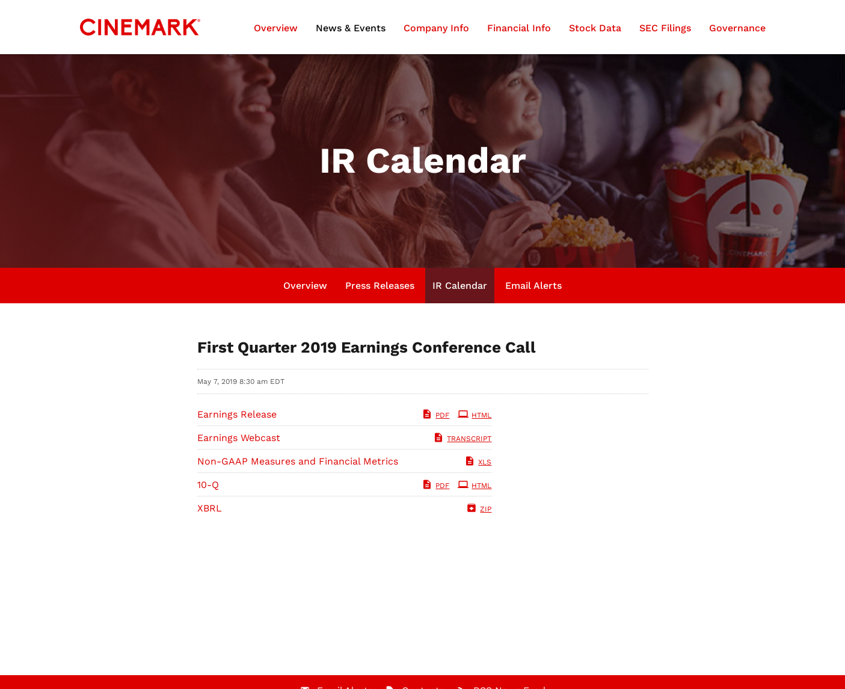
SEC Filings (665, 28)
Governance (737, 28)
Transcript (462, 438)
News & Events (351, 28)
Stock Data (595, 28)
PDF (435, 415)
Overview (276, 28)
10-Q (208, 484)
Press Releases (379, 285)
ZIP (478, 509)
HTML (474, 415)
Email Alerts (533, 285)
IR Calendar (459, 285)
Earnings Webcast (238, 437)
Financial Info (519, 28)
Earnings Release (237, 414)
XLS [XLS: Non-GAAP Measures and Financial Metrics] (477, 462)
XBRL (209, 508)
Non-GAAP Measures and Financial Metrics (297, 461)
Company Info (436, 28)
